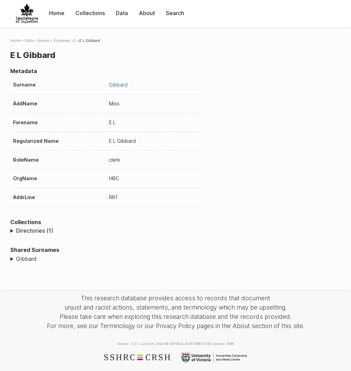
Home (56, 13)
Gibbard (118, 85)
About (147, 13)
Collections (90, 13)
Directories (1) (34, 230)
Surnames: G (64, 40)
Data (122, 13)
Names (43, 40)
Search (175, 13)
